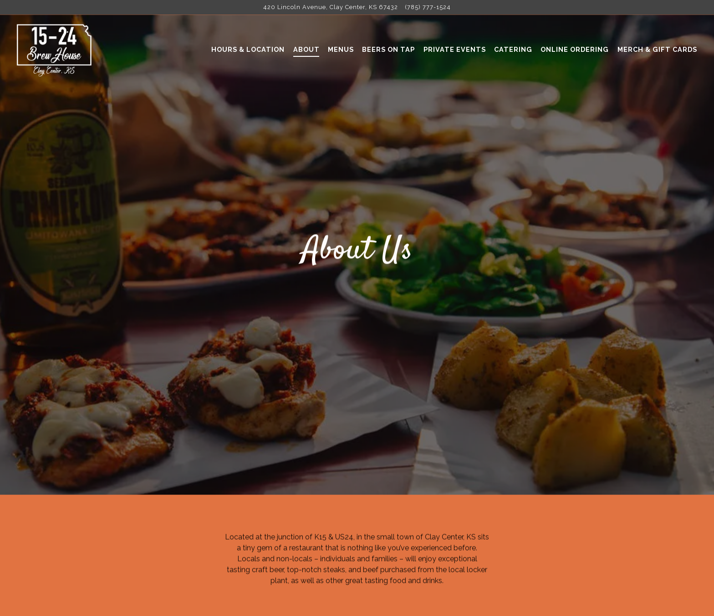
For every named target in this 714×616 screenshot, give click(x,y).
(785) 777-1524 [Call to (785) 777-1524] (428, 7)
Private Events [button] (454, 49)
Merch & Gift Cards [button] (657, 49)
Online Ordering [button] (575, 49)
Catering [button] (513, 49)
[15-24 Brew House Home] (64, 49)
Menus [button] (341, 49)
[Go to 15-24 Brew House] (330, 7)
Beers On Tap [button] (388, 49)
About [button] (306, 49)
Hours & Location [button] (248, 49)
